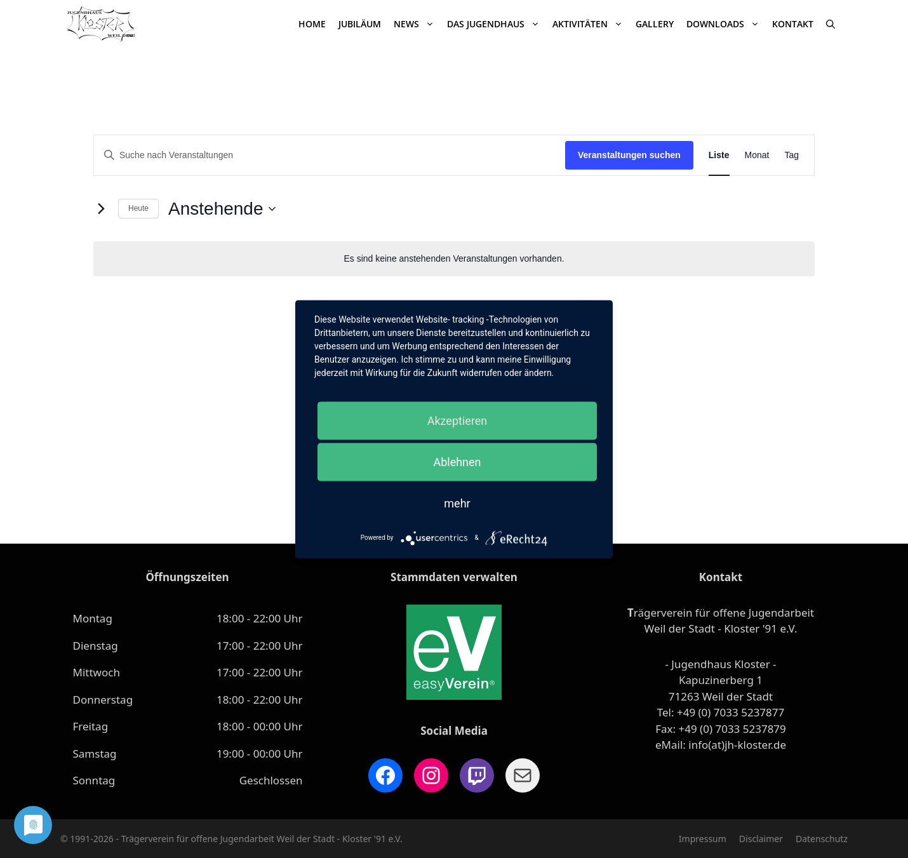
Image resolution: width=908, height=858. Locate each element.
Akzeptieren (457, 420)
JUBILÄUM (359, 24)
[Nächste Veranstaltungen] (101, 209)
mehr (457, 502)
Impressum (702, 839)
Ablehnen (457, 461)
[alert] (454, 258)
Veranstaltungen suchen (629, 155)
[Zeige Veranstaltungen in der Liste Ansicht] (719, 155)
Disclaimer (761, 839)
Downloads (726, 24)
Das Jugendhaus (496, 24)
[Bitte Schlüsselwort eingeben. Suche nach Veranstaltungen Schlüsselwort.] (329, 155)
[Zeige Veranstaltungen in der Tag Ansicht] (791, 155)
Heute (138, 208)
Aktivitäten (590, 24)
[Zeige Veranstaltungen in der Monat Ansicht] (757, 155)
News (417, 24)
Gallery (655, 24)
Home (312, 24)
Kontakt (792, 24)
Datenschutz (822, 839)
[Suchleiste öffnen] (830, 24)
